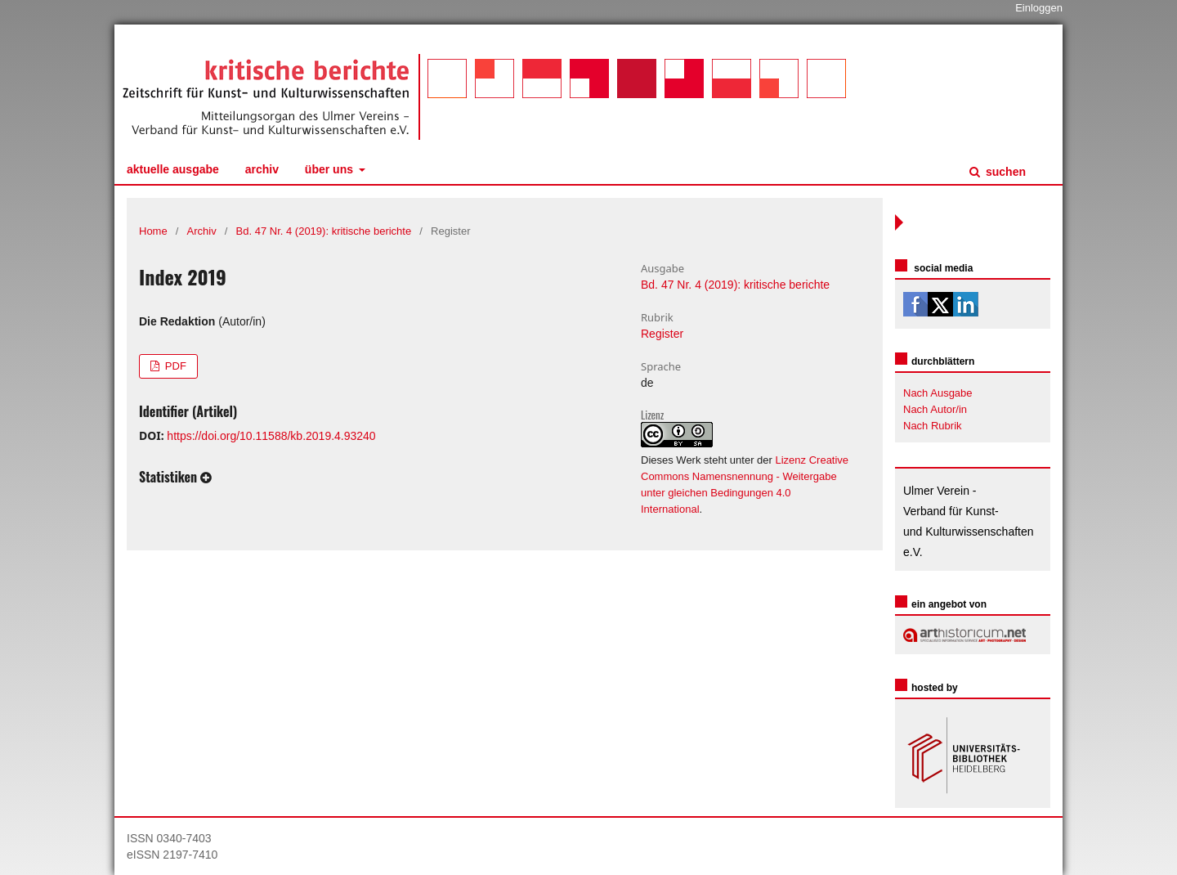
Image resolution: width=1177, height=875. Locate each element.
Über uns (330, 169)
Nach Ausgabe (938, 393)
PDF (174, 366)
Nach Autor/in (935, 409)
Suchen (1004, 171)
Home (153, 231)
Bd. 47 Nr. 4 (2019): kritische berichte (324, 231)
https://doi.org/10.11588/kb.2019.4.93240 (271, 435)
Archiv (262, 169)
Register (662, 333)
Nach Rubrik (932, 426)
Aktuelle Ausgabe (173, 169)
